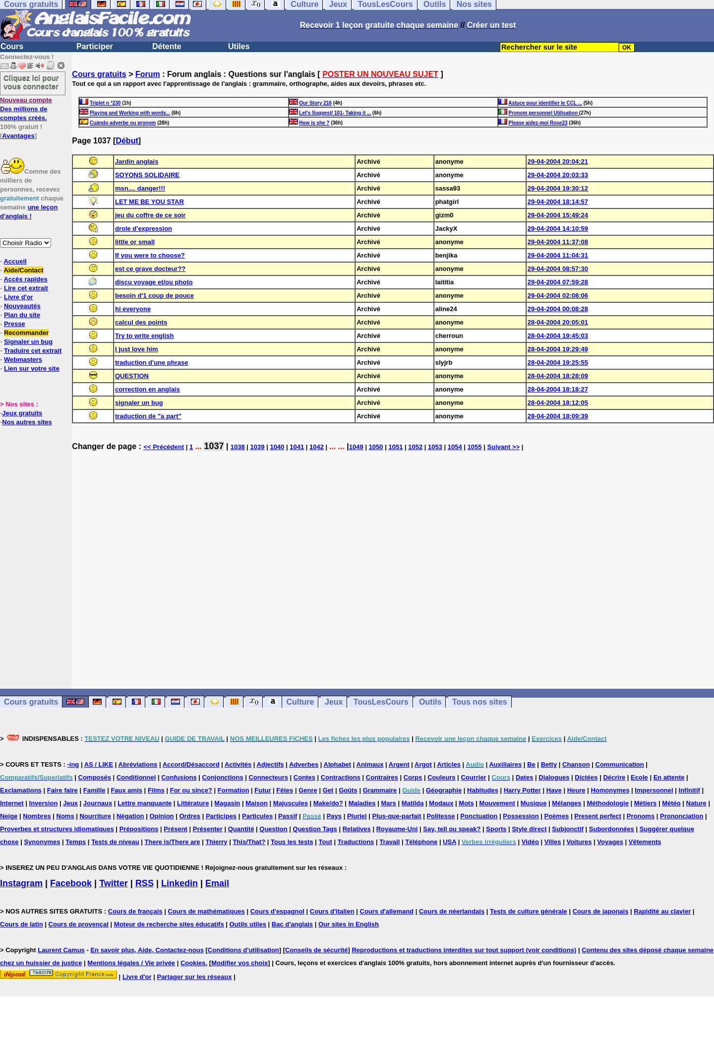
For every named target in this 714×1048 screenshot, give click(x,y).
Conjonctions (222, 777)
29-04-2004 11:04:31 (558, 255)
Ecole (639, 777)
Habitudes (482, 790)
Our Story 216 (315, 103)
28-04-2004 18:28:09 (558, 376)
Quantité (241, 829)
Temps (75, 842)
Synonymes (42, 842)
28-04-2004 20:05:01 (558, 322)
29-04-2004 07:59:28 (558, 282)
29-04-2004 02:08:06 (558, 295)
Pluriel (357, 816)
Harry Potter (522, 790)
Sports (496, 829)
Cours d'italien (332, 911)
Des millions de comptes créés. (26, 109)
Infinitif (689, 790)
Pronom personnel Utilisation (544, 113)
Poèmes (556, 816)
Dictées (586, 777)
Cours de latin (21, 924)
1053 (435, 447)
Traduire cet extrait (32, 350)
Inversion (43, 803)
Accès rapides (25, 279)
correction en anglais (147, 389)
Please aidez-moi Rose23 (538, 123)
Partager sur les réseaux (194, 977)
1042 (316, 447)
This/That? (249, 842)
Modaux (441, 803)
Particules (257, 816)
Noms (65, 816)
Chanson (576, 764)
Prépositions (139, 829)
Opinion (161, 816)
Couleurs (441, 777)
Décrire (614, 777)
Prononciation (681, 816)
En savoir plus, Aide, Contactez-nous (147, 950)
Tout (325, 842)
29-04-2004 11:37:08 (558, 242)
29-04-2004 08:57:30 (558, 268)
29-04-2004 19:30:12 (558, 188)
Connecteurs (268, 777)
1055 (475, 447)
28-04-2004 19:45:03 (558, 335)
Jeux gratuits (22, 413)
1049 (356, 447)
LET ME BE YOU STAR (149, 201)
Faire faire (62, 790)
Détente (166, 46)
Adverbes (303, 764)
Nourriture (96, 816)
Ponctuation (478, 816)
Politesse (440, 816)
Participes (221, 816)
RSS (144, 883)
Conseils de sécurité (316, 950)
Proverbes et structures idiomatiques (57, 829)
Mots (466, 803)
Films (156, 790)
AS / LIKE (99, 764)
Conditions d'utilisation (243, 950)
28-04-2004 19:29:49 (558, 349)
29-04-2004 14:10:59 (558, 228)
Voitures (579, 842)
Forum (147, 74)
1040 (277, 447)
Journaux (98, 803)
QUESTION (132, 376)
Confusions (179, 777)
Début (127, 140)
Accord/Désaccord (191, 764)
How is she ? (314, 123)
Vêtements (645, 842)
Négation (130, 816)
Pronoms (640, 816)
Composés (94, 777)
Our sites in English (348, 924)
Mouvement (497, 803)
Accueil (14, 261)
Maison (256, 803)
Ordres (189, 816)
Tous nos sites (479, 702)
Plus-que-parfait (396, 816)
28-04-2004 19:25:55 (558, 362)
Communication (619, 764)
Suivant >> (503, 447)
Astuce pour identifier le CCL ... (545, 103)
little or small (135, 242)
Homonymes (610, 790)
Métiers (645, 803)
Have (554, 790)
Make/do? (328, 803)
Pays (334, 816)
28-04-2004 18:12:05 (558, 402)
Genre (307, 790)
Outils (430, 702)
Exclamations (21, 790)
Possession (520, 816)
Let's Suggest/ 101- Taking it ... (335, 113)
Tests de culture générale (528, 911)
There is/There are (172, 842)
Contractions (340, 777)
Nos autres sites (27, 422)
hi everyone (133, 309)
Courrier (473, 777)
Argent (399, 764)
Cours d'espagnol (277, 911)
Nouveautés (22, 306)
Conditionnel (136, 777)
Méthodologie (608, 803)
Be (531, 764)
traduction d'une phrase (151, 362)
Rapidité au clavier (662, 911)
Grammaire (380, 790)
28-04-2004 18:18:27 (558, 389)
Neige (8, 816)
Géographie (444, 790)
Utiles (239, 46)
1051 (395, 447)
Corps (413, 777)
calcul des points (141, 322)
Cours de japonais (601, 911)
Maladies (362, 803)
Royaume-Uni (397, 829)
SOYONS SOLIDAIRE (147, 175)
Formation (233, 790)
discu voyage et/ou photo (154, 282)
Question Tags (315, 829)
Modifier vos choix (239, 963)
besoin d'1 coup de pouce (154, 295)
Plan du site (22, 315)
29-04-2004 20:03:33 (558, 175)
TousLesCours (381, 702)
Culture (300, 702)
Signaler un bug (28, 341)
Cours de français (135, 911)
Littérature (193, 803)
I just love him (136, 349)
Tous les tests (292, 842)
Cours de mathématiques (206, 911)
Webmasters (23, 359)
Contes (304, 777)
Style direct (529, 829)
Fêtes (284, 790)
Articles (449, 764)
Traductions (356, 842)
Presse (14, 324)
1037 (214, 446)
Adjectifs (270, 764)
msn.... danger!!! (140, 188)
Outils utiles (248, 924)
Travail (389, 842)
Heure (576, 790)
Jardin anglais (136, 161)
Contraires (382, 777)
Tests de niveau (115, 842)
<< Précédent (163, 447)
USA (449, 842)
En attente (669, 777)
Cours (11, 46)
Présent (175, 829)
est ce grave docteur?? (150, 268)
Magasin (227, 803)
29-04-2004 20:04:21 (558, 161)
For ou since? (191, 790)
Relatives (357, 829)
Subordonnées (611, 829)
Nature (696, 803)
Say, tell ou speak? (451, 829)
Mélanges (566, 803)
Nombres (37, 816)
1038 (238, 447)
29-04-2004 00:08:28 (558, 309)
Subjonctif (568, 829)
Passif (287, 816)
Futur (262, 790)
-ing (73, 764)
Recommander (26, 332)
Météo (671, 803)
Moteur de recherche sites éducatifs (169, 924)
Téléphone (421, 842)
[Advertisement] (393, 574)
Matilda (413, 803)
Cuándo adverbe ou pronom (123, 123)
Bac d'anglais (292, 924)
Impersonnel (654, 790)
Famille (94, 790)
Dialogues (553, 777)
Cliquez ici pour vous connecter (31, 81)
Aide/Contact (23, 270)
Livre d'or (18, 297)
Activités (238, 764)
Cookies (193, 963)
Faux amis (126, 790)
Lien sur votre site (32, 368)
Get (328, 790)
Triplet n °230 (105, 103)
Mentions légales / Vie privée (131, 963)
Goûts (348, 790)
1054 (455, 447)
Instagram (21, 883)
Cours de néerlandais (451, 911)
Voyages (610, 842)
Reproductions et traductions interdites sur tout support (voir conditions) (464, 950)
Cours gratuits (99, 74)
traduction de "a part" (148, 416)
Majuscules (290, 803)
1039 (257, 447)
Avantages (18, 135)
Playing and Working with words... (130, 113)
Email (217, 883)
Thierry (216, 842)
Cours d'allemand (387, 911)
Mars (388, 803)
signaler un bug (139, 402)
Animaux (370, 764)
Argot (423, 764)
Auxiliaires (505, 764)
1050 (376, 447)
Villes (552, 842)
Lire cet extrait (26, 288)
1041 (297, 447)
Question (273, 829)
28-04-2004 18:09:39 (558, 416)
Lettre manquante (145, 803)
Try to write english (144, 335)
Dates (524, 777)
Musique (534, 803)
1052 (415, 447)
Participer (94, 46)
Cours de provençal (79, 924)
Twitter (113, 883)
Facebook (71, 883)
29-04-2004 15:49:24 (558, 215)
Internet (12, 803)
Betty (549, 764)
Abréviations (138, 764)
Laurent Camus (61, 950)
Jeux (334, 702)
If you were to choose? (150, 255)
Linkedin (179, 883)
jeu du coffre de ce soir (150, 215)
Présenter (208, 829)
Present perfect (597, 816)
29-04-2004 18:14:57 (558, 201)
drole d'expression (143, 228)
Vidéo (530, 842)
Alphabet (338, 764)
